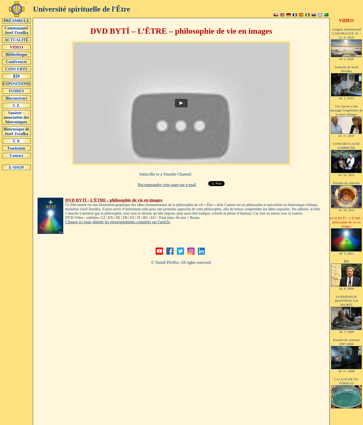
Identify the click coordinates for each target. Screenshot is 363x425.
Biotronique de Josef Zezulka (16, 131)
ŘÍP (16, 76)
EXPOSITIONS (16, 83)
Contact (16, 155)
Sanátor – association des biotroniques (16, 117)
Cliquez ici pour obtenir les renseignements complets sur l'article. (118, 222)
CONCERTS (16, 69)
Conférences (16, 61)
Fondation (16, 148)
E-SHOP (16, 167)
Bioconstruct (16, 98)
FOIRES (16, 91)
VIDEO (16, 47)
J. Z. (16, 105)
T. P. (16, 141)
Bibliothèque (16, 54)
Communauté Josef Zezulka (16, 30)
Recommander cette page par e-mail (167, 185)
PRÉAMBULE (16, 20)
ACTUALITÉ (16, 39)
